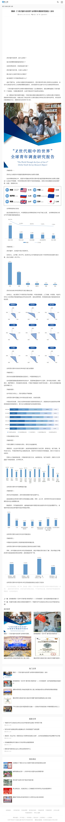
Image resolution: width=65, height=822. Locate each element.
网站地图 (15, 817)
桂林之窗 (15, 2)
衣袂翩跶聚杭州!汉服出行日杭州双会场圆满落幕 (19, 742)
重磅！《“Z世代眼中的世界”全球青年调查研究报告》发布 (21, 633)
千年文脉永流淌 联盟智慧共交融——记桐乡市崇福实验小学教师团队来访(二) (36, 706)
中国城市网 (41, 810)
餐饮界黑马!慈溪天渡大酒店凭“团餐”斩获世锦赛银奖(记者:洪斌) (32, 698)
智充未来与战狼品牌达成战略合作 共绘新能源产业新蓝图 (22, 729)
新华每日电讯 (32, 810)
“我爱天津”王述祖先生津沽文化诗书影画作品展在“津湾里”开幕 (23, 723)
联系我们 (42, 817)
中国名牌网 (24, 810)
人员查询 (49, 817)
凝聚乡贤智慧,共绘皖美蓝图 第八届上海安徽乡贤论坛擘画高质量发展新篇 (26, 658)
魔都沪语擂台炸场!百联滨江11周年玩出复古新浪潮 (28, 797)
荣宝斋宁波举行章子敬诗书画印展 (23, 780)
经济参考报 (17, 810)
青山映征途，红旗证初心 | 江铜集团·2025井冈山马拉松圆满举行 (32, 788)
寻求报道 (29, 817)
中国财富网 (49, 810)
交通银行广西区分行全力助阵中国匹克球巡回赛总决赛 (29, 763)
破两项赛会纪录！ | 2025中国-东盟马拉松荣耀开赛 (28, 771)
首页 (3, 6)
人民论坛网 (56, 810)
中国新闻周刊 (28, 812)
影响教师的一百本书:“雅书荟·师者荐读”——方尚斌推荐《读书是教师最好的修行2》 (34, 598)
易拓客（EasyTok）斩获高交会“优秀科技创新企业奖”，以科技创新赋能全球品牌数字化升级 (32, 736)
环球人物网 (37, 812)
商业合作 (35, 817)
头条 (12, 6)
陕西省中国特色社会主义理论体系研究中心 (18, 749)
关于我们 (22, 817)
